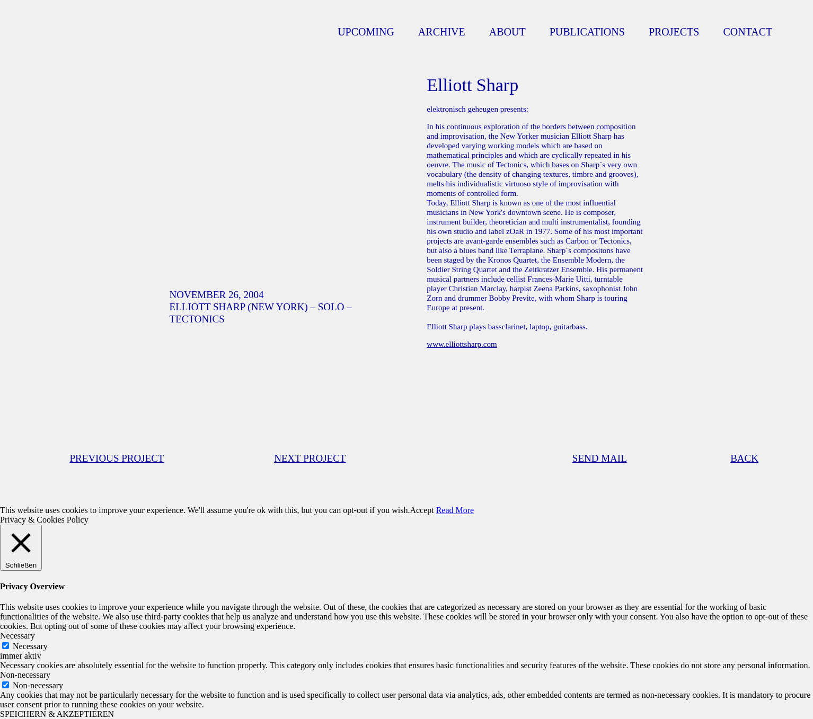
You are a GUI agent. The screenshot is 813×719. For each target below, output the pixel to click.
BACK (744, 458)
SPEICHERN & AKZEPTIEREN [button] (57, 713)
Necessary (30, 646)
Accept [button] (422, 510)
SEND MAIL (599, 458)
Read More (455, 510)
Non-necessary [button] (25, 674)
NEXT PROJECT (310, 458)
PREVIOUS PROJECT (117, 458)
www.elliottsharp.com (462, 344)
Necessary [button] (17, 635)
